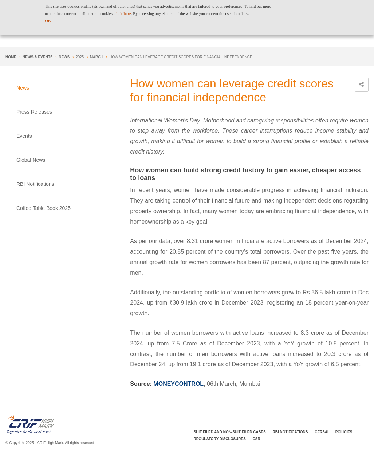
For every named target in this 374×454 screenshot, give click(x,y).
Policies (344, 432)
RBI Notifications (35, 184)
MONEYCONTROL (178, 384)
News (64, 57)
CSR (256, 439)
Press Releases (34, 112)
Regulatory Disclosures (220, 439)
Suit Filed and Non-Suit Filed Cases (230, 432)
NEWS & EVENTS (38, 57)
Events (24, 136)
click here (122, 13)
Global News (30, 160)
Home (10, 57)
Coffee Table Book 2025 (43, 208)
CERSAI (321, 432)
